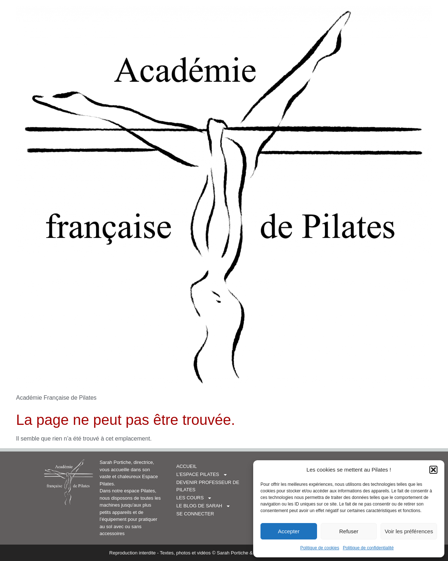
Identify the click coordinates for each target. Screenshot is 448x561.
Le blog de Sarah (203, 506)
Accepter (289, 531)
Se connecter (195, 513)
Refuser (349, 531)
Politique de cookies (319, 547)
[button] (433, 469)
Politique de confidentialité (368, 547)
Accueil (186, 466)
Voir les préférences (409, 531)
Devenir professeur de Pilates (216, 486)
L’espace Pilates (201, 474)
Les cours (194, 498)
